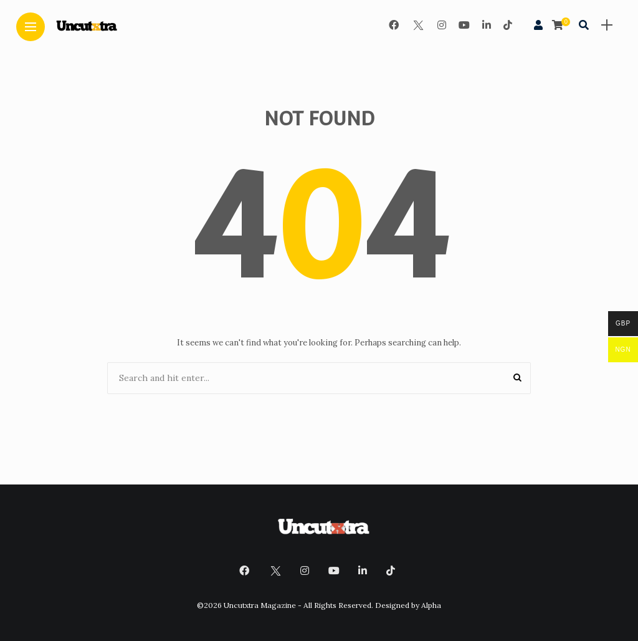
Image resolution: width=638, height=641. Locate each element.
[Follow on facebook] (394, 25)
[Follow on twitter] (418, 25)
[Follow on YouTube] (464, 25)
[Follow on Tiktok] (507, 25)
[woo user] (538, 25)
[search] (584, 25)
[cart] (559, 25)
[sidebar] (606, 25)
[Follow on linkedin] (486, 25)
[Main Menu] (30, 27)
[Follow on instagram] (441, 25)
